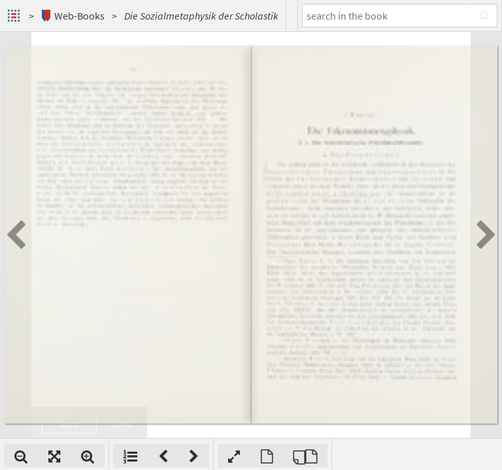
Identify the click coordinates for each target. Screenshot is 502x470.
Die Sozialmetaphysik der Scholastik (201, 15)
